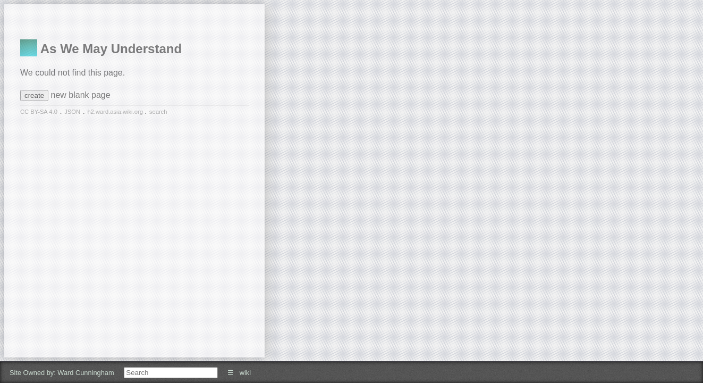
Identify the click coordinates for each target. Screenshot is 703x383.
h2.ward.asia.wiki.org (116, 112)
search (158, 112)
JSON (72, 112)
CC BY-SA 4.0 (38, 112)
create (34, 95)
